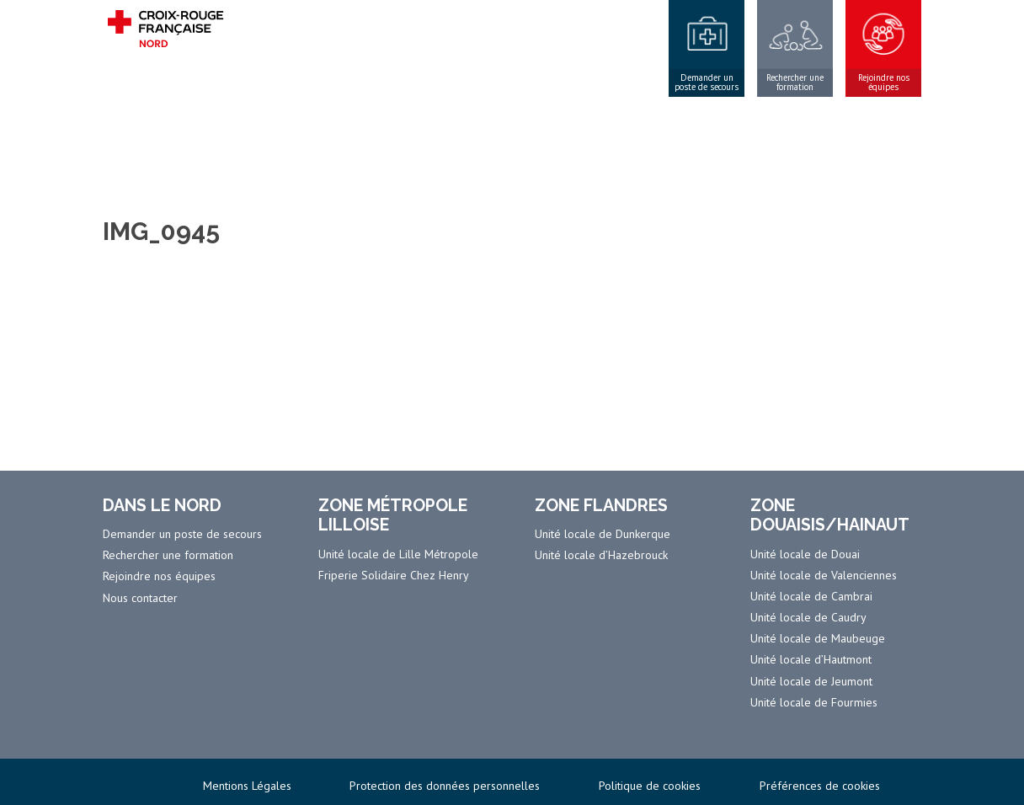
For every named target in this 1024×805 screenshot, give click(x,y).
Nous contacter (140, 597)
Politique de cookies (650, 785)
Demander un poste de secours (707, 82)
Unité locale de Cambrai (811, 596)
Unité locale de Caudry (808, 617)
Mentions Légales (247, 785)
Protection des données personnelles (444, 785)
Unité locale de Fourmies (813, 702)
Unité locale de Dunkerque (602, 533)
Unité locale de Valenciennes (823, 575)
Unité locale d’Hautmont (811, 659)
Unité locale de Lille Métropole (398, 554)
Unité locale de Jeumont (811, 681)
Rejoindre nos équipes (883, 82)
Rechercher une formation (795, 82)
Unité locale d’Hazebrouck (601, 554)
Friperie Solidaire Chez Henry (393, 575)
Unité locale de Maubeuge (817, 638)
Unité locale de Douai (805, 554)
